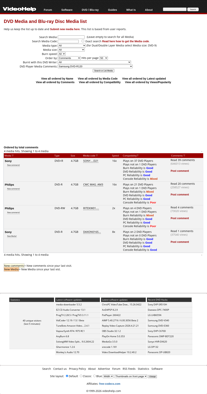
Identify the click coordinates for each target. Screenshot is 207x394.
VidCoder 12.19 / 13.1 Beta (70, 320)
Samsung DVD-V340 (158, 320)
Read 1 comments (182, 231)
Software (66, 10)
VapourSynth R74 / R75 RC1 (70, 331)
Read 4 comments (182, 207)
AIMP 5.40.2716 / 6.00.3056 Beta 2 (120, 320)
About (149, 10)
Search (46, 369)
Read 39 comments (183, 160)
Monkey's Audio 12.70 (67, 352)
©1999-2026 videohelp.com (103, 391)
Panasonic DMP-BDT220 (161, 336)
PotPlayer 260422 (111, 315)
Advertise (104, 369)
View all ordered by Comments (55, 82)
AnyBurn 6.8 (62, 336)
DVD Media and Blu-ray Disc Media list (45, 21)
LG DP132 (153, 347)
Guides (112, 10)
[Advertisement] (105, 114)
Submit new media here (65, 29)
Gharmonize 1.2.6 (65, 347)
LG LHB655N (154, 315)
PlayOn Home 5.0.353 (113, 336)
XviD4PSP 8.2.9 (110, 309)
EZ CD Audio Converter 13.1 (70, 309)
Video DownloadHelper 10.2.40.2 (119, 352)
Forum (48, 10)
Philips (9, 184)
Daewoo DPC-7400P (158, 309)
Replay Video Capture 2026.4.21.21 (120, 325)
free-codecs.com (109, 383)
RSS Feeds (129, 369)
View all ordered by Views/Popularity (148, 82)
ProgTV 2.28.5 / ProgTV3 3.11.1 (72, 315)
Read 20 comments (183, 183)
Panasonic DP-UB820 (159, 352)
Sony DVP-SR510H (157, 304)
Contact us (60, 369)
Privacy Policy (77, 369)
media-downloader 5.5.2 (69, 304)
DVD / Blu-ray (90, 10)
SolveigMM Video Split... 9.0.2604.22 (75, 341)
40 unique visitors (32, 320)
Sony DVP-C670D (157, 331)
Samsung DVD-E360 (158, 325)
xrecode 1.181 (109, 347)
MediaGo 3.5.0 (109, 341)
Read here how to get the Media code (125, 41)
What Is (131, 10)
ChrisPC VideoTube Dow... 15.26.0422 (121, 304)
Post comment (180, 171)
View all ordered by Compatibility (100, 82)
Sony (8, 161)
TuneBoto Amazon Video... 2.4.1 (72, 325)
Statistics (143, 369)
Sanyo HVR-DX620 (157, 341)
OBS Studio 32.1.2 (111, 331)
